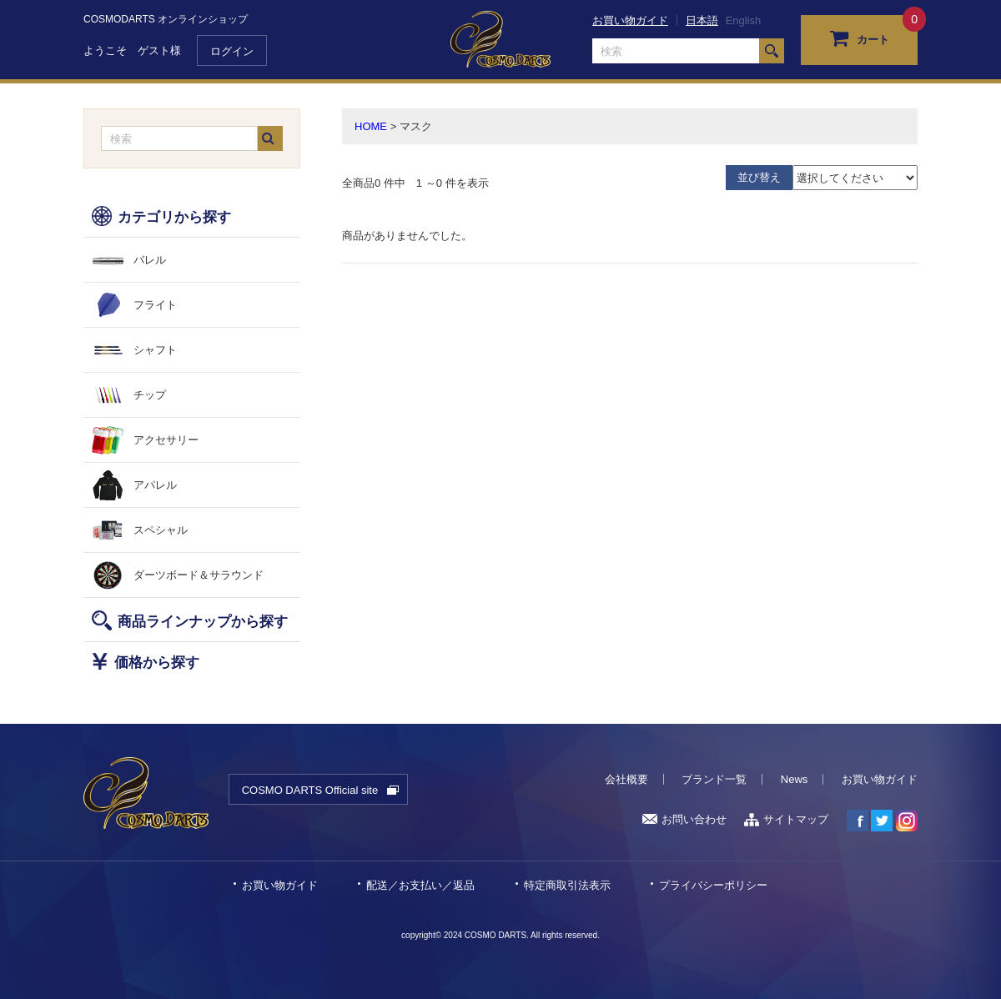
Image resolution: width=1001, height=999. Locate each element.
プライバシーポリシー (713, 885)
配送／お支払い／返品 (420, 885)
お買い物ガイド (630, 20)
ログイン (232, 51)
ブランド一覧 (714, 779)
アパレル (155, 485)
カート (859, 38)
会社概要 (626, 779)
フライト (155, 305)
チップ (149, 395)
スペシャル (160, 530)
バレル (149, 260)
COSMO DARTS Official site (310, 790)
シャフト (155, 350)
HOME (371, 126)
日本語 (702, 20)
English (744, 20)
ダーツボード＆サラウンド (198, 575)
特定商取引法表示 (567, 885)
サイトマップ (786, 819)
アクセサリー (166, 440)
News (794, 779)
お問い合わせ (684, 819)
